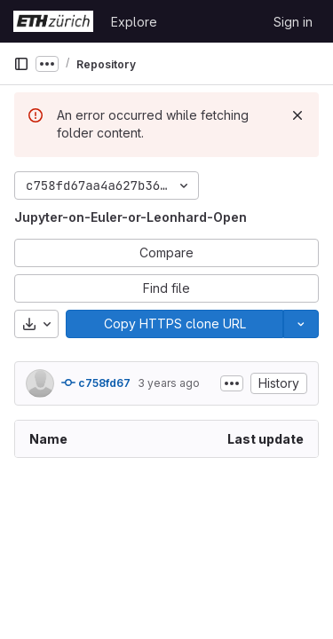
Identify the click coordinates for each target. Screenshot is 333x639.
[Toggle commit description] (231, 383)
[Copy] (174, 324)
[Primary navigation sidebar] (21, 64)
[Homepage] (53, 21)
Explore (134, 21)
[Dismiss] (297, 115)
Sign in (293, 21)
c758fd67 (96, 382)
